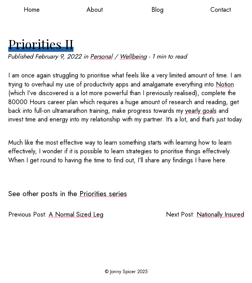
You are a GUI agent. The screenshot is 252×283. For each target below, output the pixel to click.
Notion (225, 84)
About (94, 9)
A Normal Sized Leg (76, 214)
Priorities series (103, 193)
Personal (101, 56)
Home (32, 9)
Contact (220, 9)
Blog (157, 9)
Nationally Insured (220, 214)
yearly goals (201, 110)
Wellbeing (133, 56)
